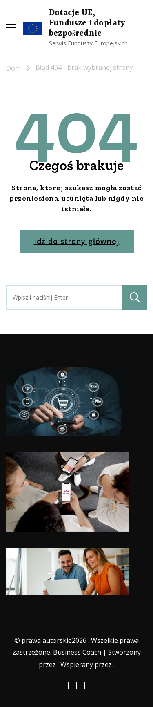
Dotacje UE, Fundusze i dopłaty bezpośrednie (87, 23)
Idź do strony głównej (77, 241)
